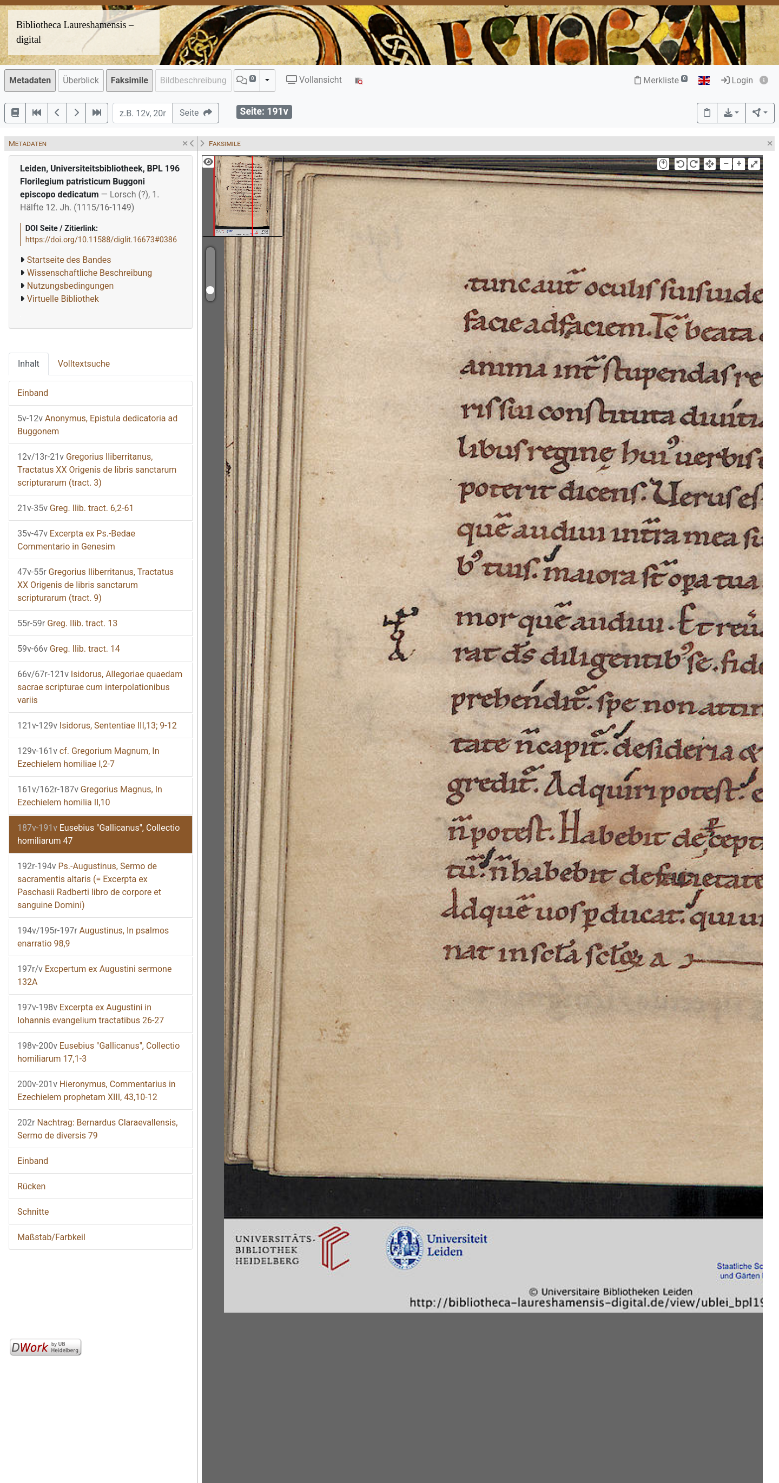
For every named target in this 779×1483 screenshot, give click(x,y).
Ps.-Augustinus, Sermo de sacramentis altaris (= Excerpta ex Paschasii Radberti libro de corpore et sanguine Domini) (89, 885)
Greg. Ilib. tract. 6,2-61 (75, 508)
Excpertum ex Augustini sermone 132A (94, 975)
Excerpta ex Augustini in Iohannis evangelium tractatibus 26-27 (90, 1013)
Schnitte (33, 1212)
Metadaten (30, 80)
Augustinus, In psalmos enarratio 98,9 (93, 937)
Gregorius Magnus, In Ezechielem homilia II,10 (89, 795)
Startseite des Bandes (69, 260)
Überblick (81, 80)
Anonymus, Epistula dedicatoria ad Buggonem (97, 424)
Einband (32, 393)
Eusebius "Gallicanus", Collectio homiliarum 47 (98, 834)
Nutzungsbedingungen (70, 286)
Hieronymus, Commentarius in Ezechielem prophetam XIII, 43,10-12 (96, 1090)
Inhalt (28, 364)
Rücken (31, 1186)
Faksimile (129, 80)
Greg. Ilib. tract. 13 (67, 623)
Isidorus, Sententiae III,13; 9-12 (97, 725)
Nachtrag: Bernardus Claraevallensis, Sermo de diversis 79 (97, 1129)
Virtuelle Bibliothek (63, 299)
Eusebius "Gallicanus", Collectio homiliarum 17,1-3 (98, 1052)
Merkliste (661, 80)
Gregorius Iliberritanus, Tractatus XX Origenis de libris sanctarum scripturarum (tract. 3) (96, 470)
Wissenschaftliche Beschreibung (89, 273)
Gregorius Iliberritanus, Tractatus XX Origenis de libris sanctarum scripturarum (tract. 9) (95, 585)
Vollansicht (314, 80)
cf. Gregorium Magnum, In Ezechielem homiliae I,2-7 (88, 757)
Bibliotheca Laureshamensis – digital (75, 32)
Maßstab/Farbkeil (51, 1237)
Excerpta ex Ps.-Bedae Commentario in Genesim (76, 540)
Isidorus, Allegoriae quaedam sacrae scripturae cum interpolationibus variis (99, 687)
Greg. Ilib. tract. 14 (68, 649)
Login (737, 80)
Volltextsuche (84, 364)
